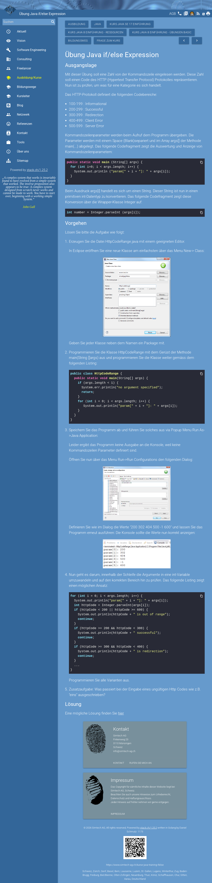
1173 (140, 831)
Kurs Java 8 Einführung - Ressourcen (95, 32)
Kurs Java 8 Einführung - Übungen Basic (162, 32)
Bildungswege (21, 87)
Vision (15, 40)
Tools (15, 142)
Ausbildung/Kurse (23, 77)
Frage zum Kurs (108, 40)
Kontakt (17, 133)
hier (121, 713)
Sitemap (17, 160)
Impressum (118, 813)
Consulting (19, 59)
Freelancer (18, 68)
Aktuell (16, 31)
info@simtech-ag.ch (124, 750)
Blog (14, 105)
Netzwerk (17, 114)
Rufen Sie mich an (140, 762)
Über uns (17, 151)
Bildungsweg (78, 40)
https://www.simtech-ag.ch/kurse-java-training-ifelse (135, 864)
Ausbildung (76, 24)
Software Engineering (26, 50)
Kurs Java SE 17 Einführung (130, 24)
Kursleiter (18, 96)
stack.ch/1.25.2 (37, 170)
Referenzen (19, 123)
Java (97, 24)
